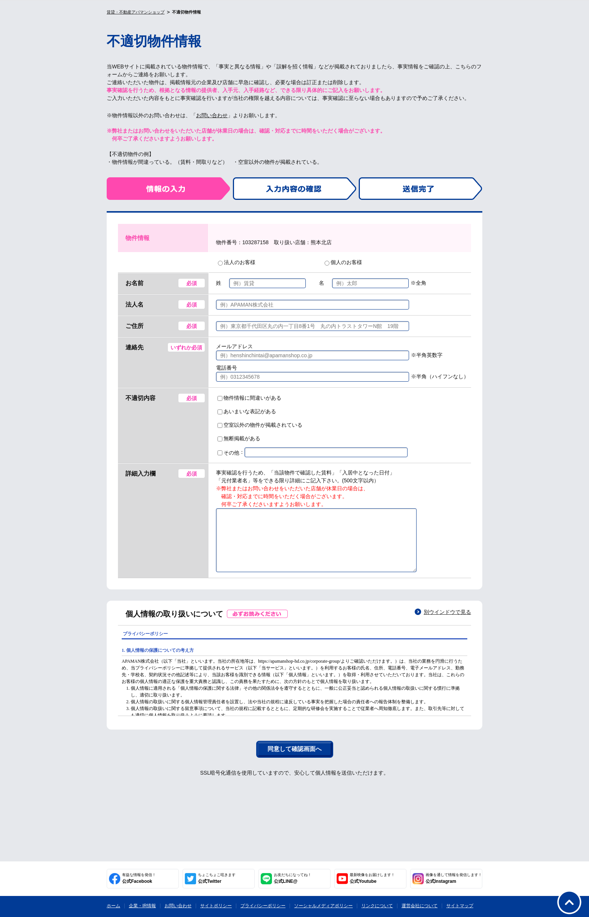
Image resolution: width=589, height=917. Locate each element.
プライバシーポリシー (262, 905)
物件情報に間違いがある (249, 398)
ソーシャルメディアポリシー (323, 905)
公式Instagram (454, 878)
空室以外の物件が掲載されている (259, 425)
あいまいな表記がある (246, 411)
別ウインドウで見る (447, 623)
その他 (228, 453)
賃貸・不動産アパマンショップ (136, 12)
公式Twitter (217, 878)
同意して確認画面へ (294, 760)
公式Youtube (372, 878)
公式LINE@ (292, 878)
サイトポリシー (216, 905)
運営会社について (420, 905)
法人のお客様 (236, 262)
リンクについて (377, 905)
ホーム (113, 905)
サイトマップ (459, 905)
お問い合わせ (212, 115)
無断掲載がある (238, 438)
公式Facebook (139, 878)
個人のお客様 (343, 262)
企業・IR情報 (142, 905)
